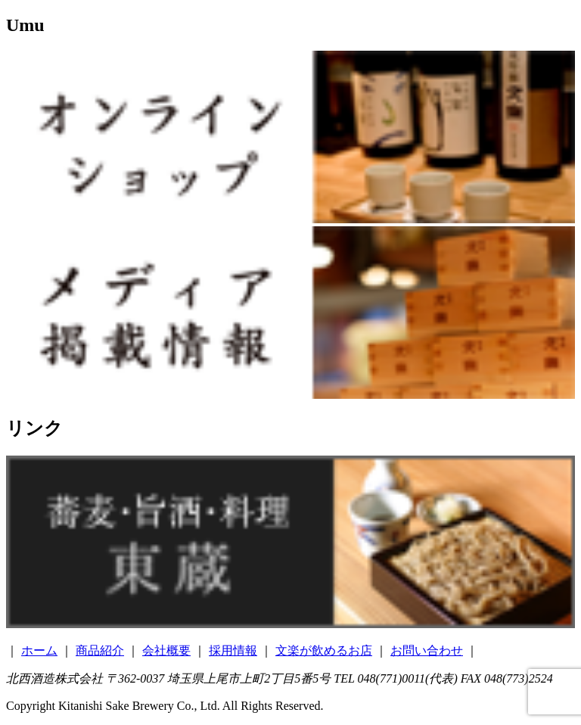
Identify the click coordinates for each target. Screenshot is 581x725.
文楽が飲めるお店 (323, 650)
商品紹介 (100, 650)
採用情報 (233, 650)
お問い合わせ (426, 650)
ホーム (39, 650)
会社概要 (166, 650)
